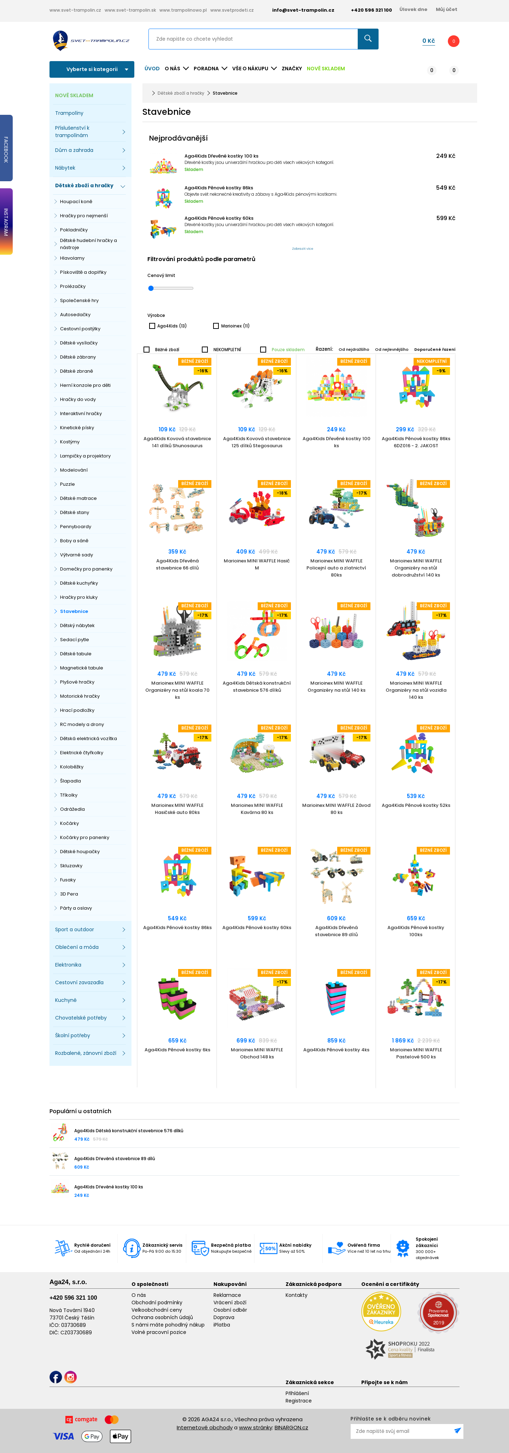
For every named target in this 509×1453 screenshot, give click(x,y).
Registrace (299, 1400)
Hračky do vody (78, 399)
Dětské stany (74, 512)
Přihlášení (297, 1393)
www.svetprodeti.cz (232, 10)
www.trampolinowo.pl (183, 10)
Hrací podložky (77, 710)
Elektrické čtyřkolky (81, 752)
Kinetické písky (77, 427)
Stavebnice (74, 611)
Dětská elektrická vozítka (88, 738)
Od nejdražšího (354, 349)
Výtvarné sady (76, 554)
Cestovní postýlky (80, 328)
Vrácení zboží (229, 1302)
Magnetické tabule (81, 668)
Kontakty (297, 1295)
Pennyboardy (75, 526)
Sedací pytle (74, 639)
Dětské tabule (76, 653)
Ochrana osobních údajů (162, 1317)
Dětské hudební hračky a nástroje (88, 244)
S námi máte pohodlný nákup (168, 1324)
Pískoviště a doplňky (83, 272)
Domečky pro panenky (86, 569)
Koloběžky (71, 766)
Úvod (152, 68)
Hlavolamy (72, 258)
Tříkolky (68, 795)
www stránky (255, 1427)
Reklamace (227, 1295)
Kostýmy (70, 441)
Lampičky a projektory (85, 456)
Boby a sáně (74, 540)
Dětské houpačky (80, 851)
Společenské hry (79, 300)
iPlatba (221, 1324)
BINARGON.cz (291, 1427)
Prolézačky (73, 286)
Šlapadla (70, 781)
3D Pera (69, 894)
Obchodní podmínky (156, 1302)
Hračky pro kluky (79, 597)
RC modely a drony (82, 724)
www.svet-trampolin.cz (75, 10)
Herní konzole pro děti (85, 385)
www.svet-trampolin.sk (130, 10)
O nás (138, 1295)
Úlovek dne (413, 9)
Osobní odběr (230, 1309)
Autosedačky (75, 314)
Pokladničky (74, 229)
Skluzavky (71, 865)
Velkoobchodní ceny (156, 1309)
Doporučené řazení (435, 349)
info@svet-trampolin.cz (298, 10)
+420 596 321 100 (73, 1297)
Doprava (223, 1317)
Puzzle (67, 484)
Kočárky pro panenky (84, 837)
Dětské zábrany (78, 357)
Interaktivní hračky (81, 413)
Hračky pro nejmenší (84, 215)
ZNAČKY (292, 68)
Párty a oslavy (76, 908)
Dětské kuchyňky (79, 583)
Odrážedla (72, 809)
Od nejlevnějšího (392, 349)
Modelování (74, 470)
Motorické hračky (80, 696)
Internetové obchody (205, 1427)
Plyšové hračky (77, 682)
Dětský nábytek (77, 625)
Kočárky (69, 823)
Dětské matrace (78, 498)
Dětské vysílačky (79, 342)
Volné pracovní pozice (158, 1332)
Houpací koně (76, 201)
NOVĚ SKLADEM (326, 68)
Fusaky (68, 879)
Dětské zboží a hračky (181, 93)
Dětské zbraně (76, 371)
